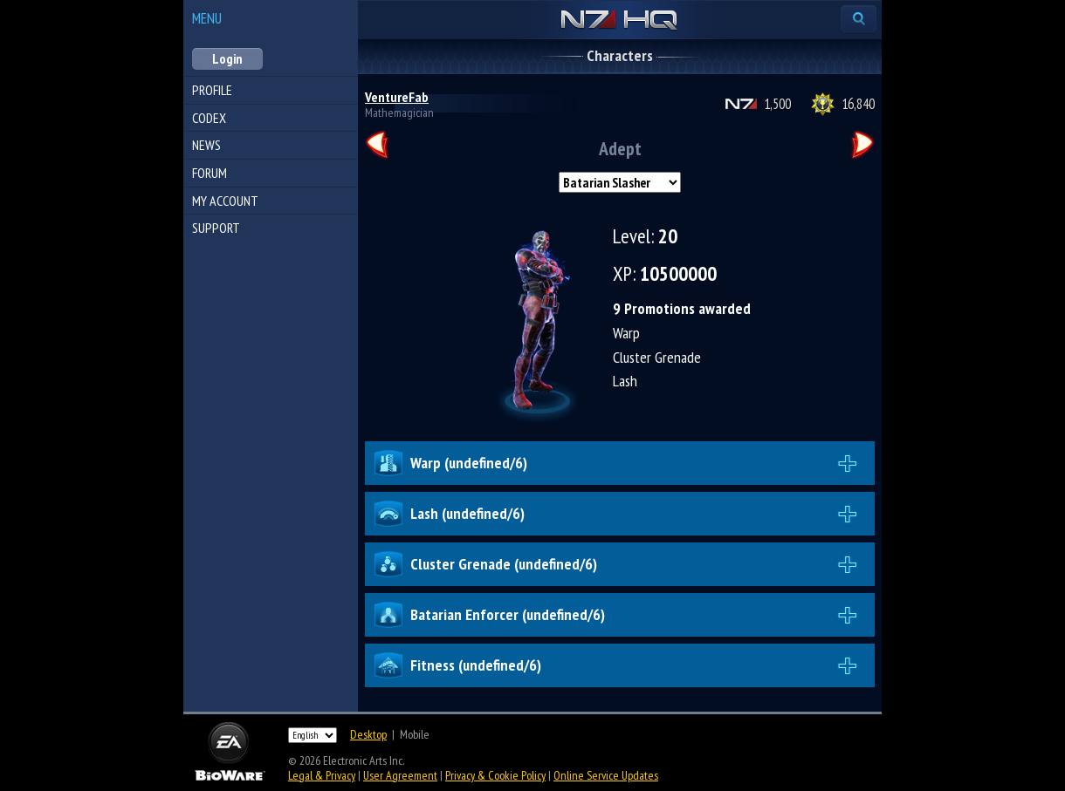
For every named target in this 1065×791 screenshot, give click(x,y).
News (206, 144)
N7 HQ (619, 20)
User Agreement (400, 775)
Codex (209, 117)
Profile (212, 90)
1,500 (777, 103)
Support (216, 227)
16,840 (858, 103)
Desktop (368, 734)
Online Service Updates (605, 775)
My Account (225, 200)
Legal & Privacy (321, 775)
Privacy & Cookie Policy (495, 775)
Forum (209, 172)
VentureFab (397, 97)
